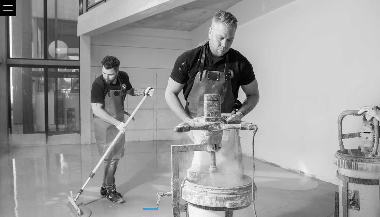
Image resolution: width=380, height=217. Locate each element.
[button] (8, 8)
